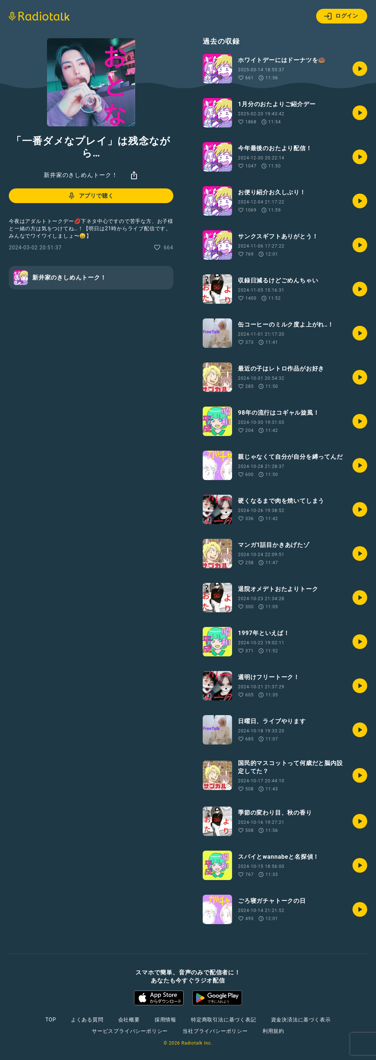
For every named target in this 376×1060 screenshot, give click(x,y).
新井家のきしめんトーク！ (81, 175)
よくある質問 (87, 1020)
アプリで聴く (90, 195)
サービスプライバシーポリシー (130, 1031)
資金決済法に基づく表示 (301, 1020)
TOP (51, 1020)
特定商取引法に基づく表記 (223, 1020)
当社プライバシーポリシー (215, 1031)
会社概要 (129, 1020)
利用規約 (273, 1031)
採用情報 (165, 1020)
